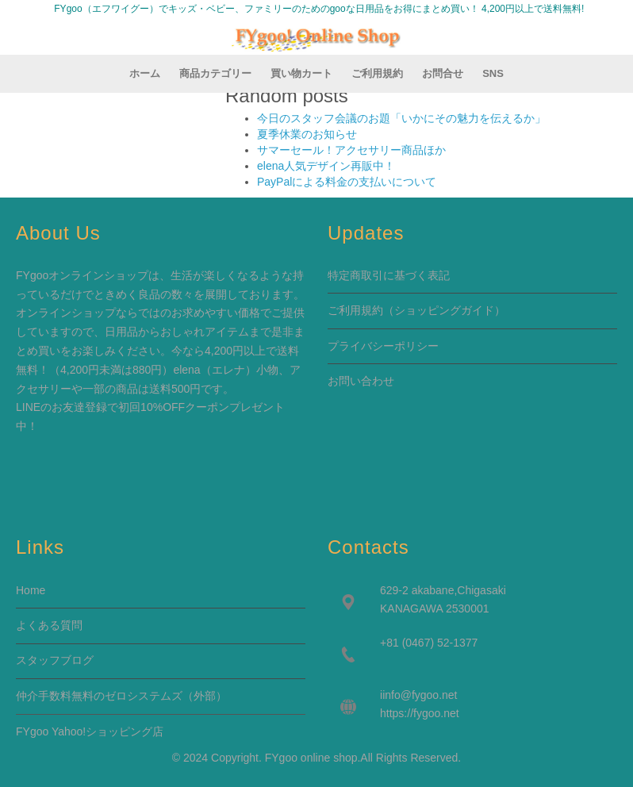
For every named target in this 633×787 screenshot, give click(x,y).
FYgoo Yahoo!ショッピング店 (89, 731)
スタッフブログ (55, 660)
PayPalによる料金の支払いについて (346, 181)
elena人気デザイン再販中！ (326, 165)
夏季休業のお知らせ (307, 134)
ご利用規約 (355, 310)
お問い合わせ (361, 380)
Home (30, 590)
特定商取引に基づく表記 (389, 275)
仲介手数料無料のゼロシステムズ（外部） (121, 695)
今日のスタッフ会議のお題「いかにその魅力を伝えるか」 (401, 118)
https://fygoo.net (419, 713)
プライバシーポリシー (383, 346)
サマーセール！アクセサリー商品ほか (351, 150)
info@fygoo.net (419, 695)
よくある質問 (49, 625)
